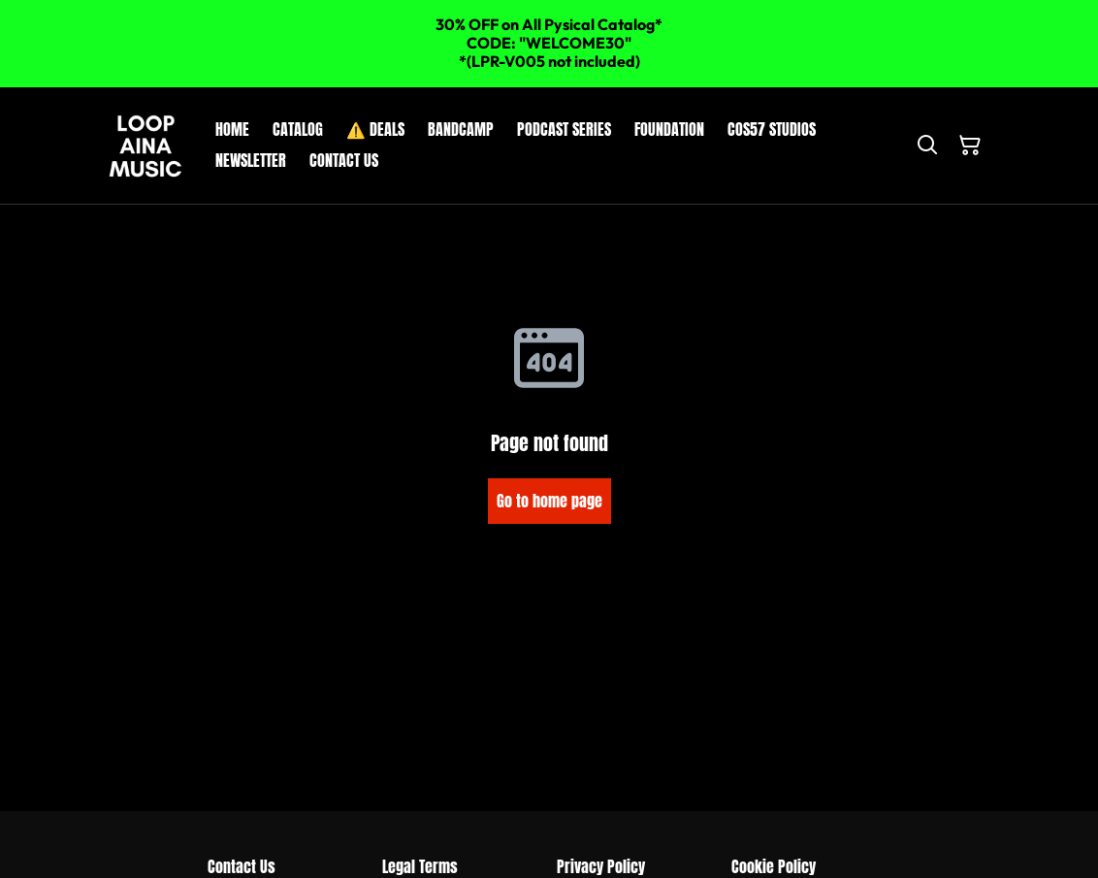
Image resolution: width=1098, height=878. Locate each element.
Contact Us (241, 866)
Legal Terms (420, 866)
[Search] (927, 145)
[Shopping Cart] (970, 145)
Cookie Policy (773, 866)
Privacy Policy (601, 866)
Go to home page (549, 500)
